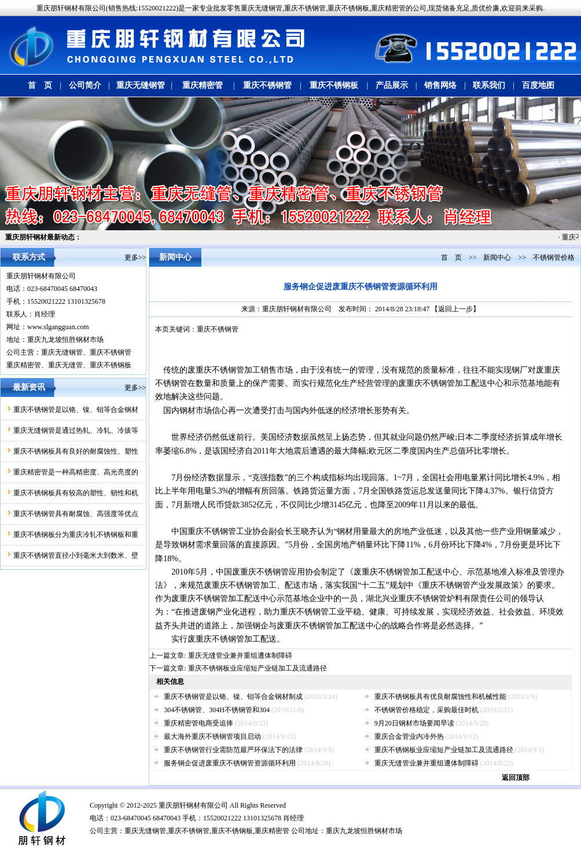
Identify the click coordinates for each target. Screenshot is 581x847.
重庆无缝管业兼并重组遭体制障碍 (240, 655)
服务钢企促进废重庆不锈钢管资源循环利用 (230, 763)
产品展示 (392, 85)
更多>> (135, 257)
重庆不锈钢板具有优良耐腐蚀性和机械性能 (440, 697)
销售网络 (440, 85)
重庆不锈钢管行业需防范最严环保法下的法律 (233, 750)
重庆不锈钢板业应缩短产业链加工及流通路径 (257, 668)
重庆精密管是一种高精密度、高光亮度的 (75, 472)
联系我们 (489, 85)
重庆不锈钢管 (267, 85)
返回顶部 (515, 778)
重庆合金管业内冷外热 (409, 736)
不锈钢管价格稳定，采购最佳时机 (426, 710)
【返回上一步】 (455, 309)
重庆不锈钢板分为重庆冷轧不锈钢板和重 (75, 535)
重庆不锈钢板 (334, 85)
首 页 (40, 85)
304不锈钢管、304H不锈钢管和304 (217, 710)
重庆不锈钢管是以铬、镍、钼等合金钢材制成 (233, 697)
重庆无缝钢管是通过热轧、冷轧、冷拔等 (75, 430)
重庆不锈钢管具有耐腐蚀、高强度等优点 (75, 514)
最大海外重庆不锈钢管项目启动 (212, 736)
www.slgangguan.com (58, 327)
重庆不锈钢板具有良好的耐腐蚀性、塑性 (75, 451)
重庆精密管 (202, 85)
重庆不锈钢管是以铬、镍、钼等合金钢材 (75, 410)
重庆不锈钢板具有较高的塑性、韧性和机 (75, 493)
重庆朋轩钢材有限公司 (41, 276)
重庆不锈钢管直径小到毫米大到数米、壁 (75, 555)
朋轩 (179, 805)
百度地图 (538, 85)
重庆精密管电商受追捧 (198, 723)
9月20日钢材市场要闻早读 (414, 723)
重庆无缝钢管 (140, 85)
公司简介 (85, 85)
